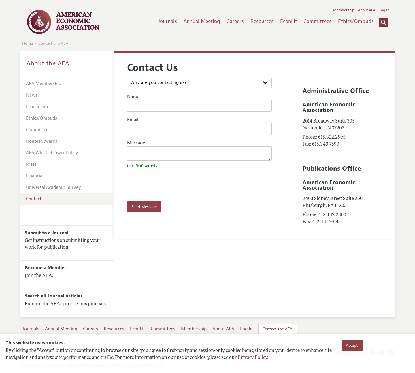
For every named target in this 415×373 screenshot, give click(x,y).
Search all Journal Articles (54, 296)
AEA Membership (43, 83)
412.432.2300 (332, 215)
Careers (235, 21)
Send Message (144, 208)
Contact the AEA (278, 328)
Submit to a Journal (47, 233)
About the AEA (48, 63)
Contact (34, 199)
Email (132, 120)
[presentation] (161, 184)
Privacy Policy (252, 357)
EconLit (288, 21)
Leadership (37, 107)
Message (136, 143)
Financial (35, 176)
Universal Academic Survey (53, 187)
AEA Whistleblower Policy (52, 153)
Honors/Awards (41, 141)
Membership (343, 10)
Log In (384, 10)
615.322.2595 (332, 137)
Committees (317, 21)
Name (133, 96)
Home (27, 43)
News (31, 95)
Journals (167, 21)
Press (31, 164)
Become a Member (45, 268)
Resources (261, 21)
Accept (352, 345)
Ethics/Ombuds (356, 21)
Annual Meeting (202, 21)
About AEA (367, 10)
